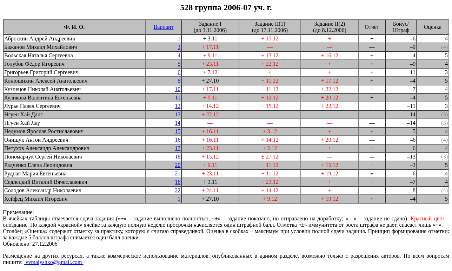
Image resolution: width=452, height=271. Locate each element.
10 (177, 89)
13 (177, 114)
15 (177, 131)
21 (177, 173)
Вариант (164, 27)
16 (177, 140)
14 (177, 123)
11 (177, 98)
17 (177, 148)
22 (177, 190)
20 (177, 165)
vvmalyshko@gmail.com (54, 262)
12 (177, 106)
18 (177, 157)
